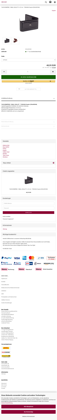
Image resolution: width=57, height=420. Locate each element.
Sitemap (5, 229)
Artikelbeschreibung (6, 98)
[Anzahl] (28, 72)
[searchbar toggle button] (46, 2)
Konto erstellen (6, 216)
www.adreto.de (5, 363)
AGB (2, 293)
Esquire (54, 10)
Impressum (4, 278)
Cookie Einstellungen (6, 302)
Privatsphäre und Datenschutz (8, 297)
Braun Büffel (6, 147)
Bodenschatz (6, 145)
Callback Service (5, 300)
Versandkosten (5, 284)
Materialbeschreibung (7, 121)
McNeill (5, 153)
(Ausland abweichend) (36, 51)
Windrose (5, 157)
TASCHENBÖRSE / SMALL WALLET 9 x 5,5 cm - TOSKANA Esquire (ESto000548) (28, 189)
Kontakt (3, 281)
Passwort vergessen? (8, 219)
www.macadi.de (5, 367)
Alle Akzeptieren (28, 406)
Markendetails (5, 126)
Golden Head (6, 152)
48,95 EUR (28, 192)
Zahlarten (3, 290)
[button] (4, 72)
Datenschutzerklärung (6, 403)
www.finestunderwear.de (7, 368)
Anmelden (28, 212)
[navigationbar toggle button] (55, 2)
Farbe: (3, 56)
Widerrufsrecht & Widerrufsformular (10, 287)
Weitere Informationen (28, 416)
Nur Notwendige (28, 412)
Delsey (4, 148)
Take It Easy (6, 155)
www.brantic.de (5, 365)
